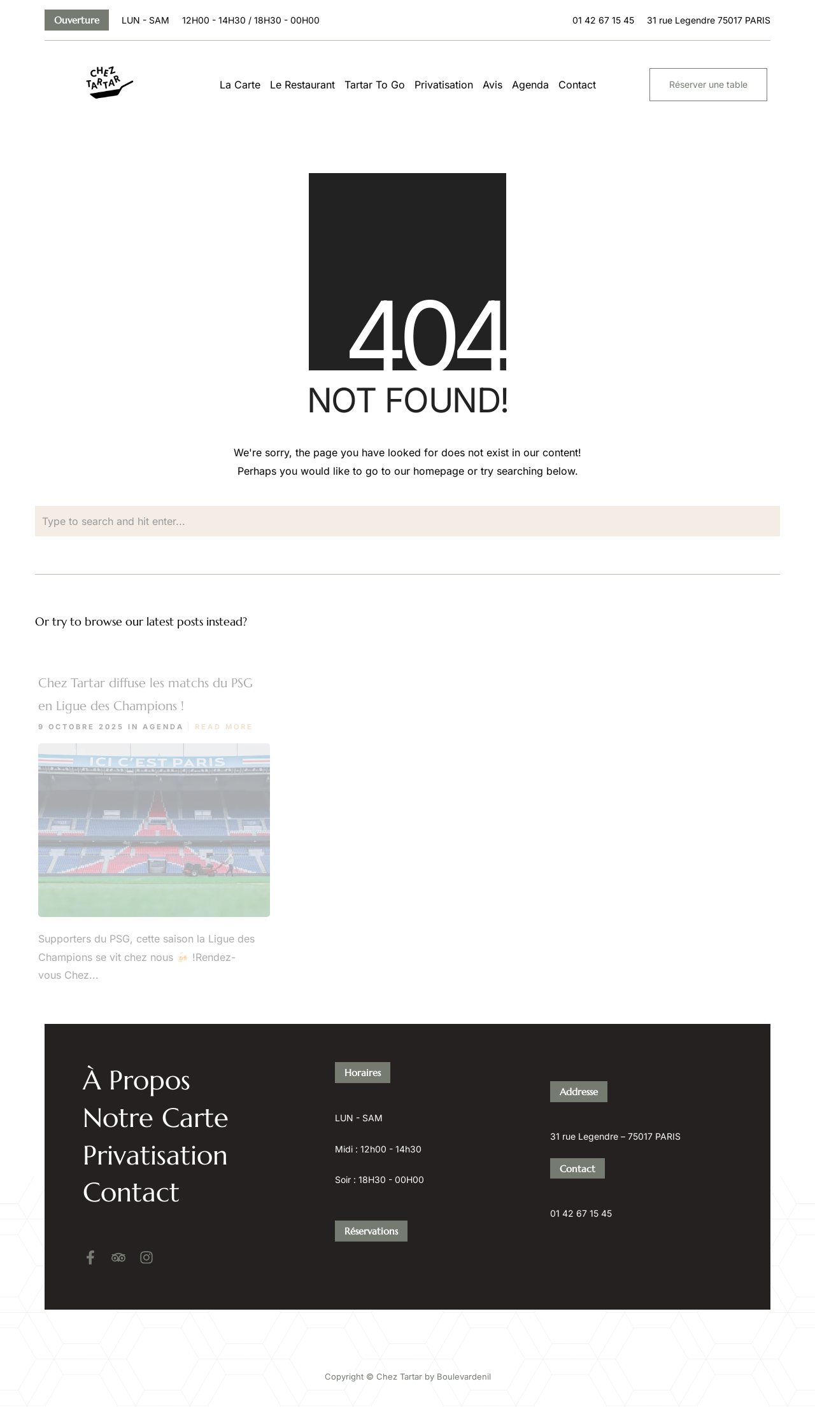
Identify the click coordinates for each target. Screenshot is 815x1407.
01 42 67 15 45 (581, 1183)
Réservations (371, 1200)
